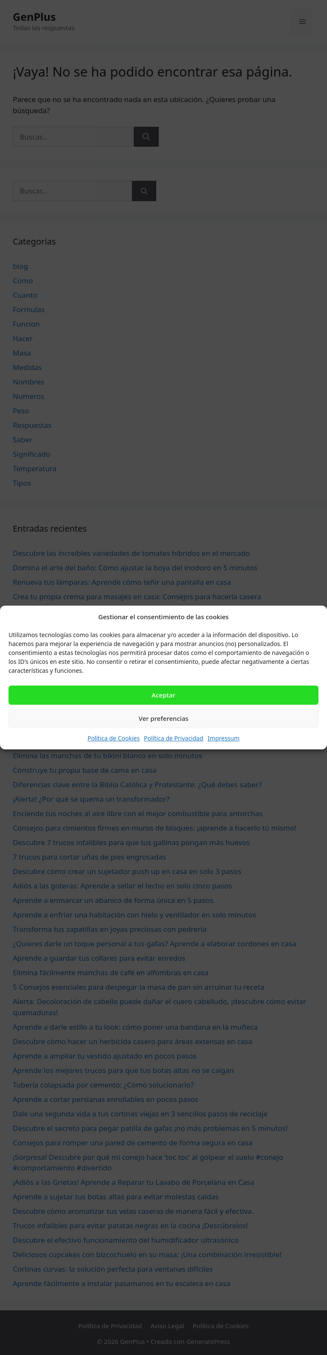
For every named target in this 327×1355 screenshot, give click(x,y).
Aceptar (163, 695)
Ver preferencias (163, 718)
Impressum (224, 738)
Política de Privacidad (173, 738)
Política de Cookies (113, 738)
